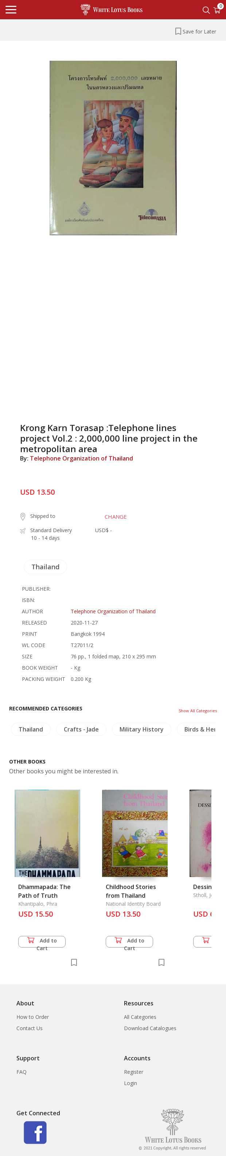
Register (133, 1071)
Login (130, 1083)
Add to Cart (42, 942)
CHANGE (116, 516)
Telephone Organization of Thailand (81, 458)
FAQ (21, 1071)
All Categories (140, 1016)
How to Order (32, 1016)
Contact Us (29, 1028)
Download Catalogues (150, 1028)
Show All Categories (198, 710)
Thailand (45, 566)
